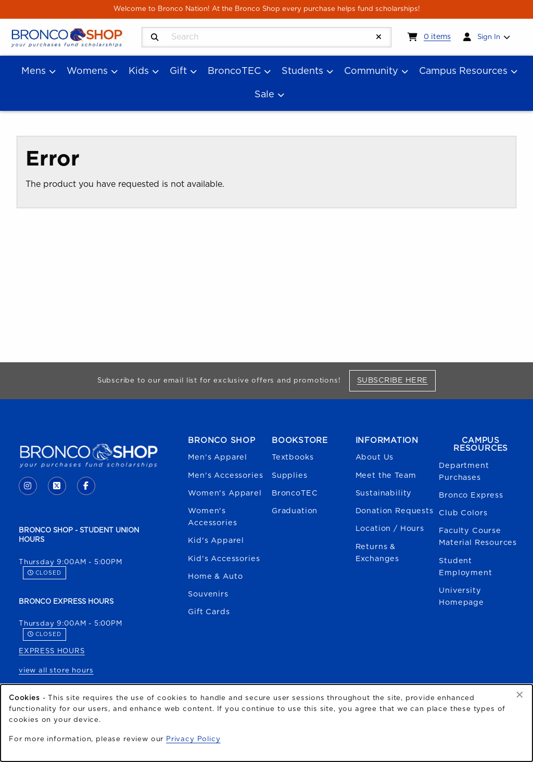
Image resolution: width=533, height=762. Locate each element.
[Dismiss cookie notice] (519, 695)
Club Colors (463, 513)
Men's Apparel (217, 457)
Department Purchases (464, 471)
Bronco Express (471, 495)
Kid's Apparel (216, 540)
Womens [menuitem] (87, 71)
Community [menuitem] (371, 71)
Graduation (295, 511)
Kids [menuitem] (139, 71)
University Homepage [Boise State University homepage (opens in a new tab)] (461, 596)
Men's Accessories (225, 475)
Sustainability (384, 493)
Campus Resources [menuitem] (463, 71)
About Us (375, 457)
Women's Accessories (212, 517)
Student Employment (465, 567)
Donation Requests (395, 511)
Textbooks (292, 457)
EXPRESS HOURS (52, 651)
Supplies (290, 475)
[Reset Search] (378, 37)
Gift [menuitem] (178, 71)
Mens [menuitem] (33, 71)
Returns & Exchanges (377, 553)
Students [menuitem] (302, 71)
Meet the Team (386, 475)
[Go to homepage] (66, 36)
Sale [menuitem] (264, 94)
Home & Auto (215, 576)
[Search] (155, 38)
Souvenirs (208, 594)
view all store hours (56, 670)
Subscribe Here (396, 380)
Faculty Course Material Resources (478, 537)
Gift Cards (209, 612)
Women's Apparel (224, 493)
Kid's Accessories (224, 559)
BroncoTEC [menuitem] (234, 71)
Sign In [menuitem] (488, 37)
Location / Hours (390, 528)
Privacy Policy (193, 739)
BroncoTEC (295, 493)
